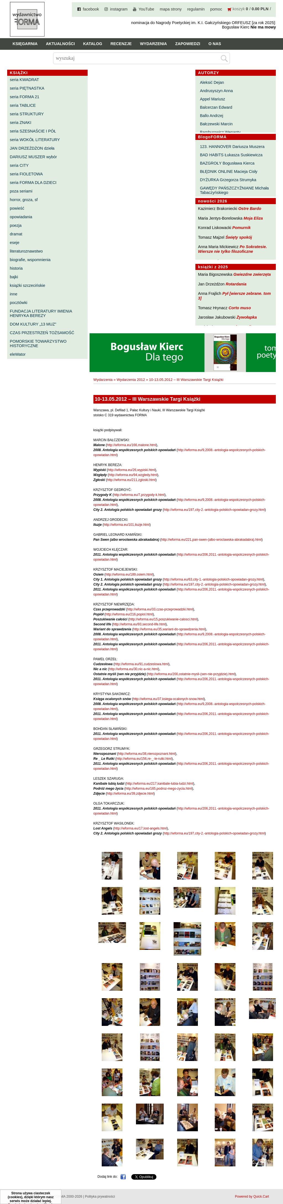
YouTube (146, 9)
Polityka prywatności (100, 1196)
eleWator (18, 354)
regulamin (196, 9)
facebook (91, 9)
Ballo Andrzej (211, 115)
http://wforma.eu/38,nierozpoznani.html (146, 754)
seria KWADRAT (24, 79)
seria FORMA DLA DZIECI (33, 182)
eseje (14, 242)
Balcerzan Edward (216, 107)
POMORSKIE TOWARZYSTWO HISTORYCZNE (38, 343)
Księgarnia (25, 43)
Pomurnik (241, 227)
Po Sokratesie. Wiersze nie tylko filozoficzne (232, 249)
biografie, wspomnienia (30, 260)
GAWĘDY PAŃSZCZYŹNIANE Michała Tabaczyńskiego (234, 190)
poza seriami (21, 191)
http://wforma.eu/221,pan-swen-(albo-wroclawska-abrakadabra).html (211, 540)
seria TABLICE (23, 105)
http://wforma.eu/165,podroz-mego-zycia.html (158, 788)
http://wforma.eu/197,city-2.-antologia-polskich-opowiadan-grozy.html (214, 510)
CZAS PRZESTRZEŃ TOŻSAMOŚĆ (42, 333)
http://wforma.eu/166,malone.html (131, 445)
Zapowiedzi (187, 43)
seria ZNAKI (21, 122)
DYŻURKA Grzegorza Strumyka (228, 180)
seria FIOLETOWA (26, 174)
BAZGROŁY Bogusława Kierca (227, 163)
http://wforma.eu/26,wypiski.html (131, 470)
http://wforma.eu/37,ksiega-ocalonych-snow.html (168, 699)
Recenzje (121, 43)
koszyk (239, 9)
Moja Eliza (253, 218)
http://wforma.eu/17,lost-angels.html (140, 828)
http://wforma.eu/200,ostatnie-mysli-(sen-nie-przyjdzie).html (191, 674)
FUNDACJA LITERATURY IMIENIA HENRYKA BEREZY (41, 313)
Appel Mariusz (212, 99)
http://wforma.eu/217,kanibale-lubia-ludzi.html (159, 784)
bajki (14, 277)
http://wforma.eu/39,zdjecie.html (130, 793)
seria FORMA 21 (24, 97)
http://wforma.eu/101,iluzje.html (127, 525)
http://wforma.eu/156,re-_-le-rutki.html (144, 759)
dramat (16, 234)
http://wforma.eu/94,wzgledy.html (133, 475)
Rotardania (236, 284)
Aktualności (60, 43)
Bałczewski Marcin (216, 124)
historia (16, 268)
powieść (17, 208)
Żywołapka (247, 317)
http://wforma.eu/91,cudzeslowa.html (142, 664)
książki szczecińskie (27, 285)
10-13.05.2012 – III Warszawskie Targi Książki (186, 380)
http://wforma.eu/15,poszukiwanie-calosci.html (163, 619)
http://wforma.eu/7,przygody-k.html (139, 495)
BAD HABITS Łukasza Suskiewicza (231, 155)
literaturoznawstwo (26, 251)
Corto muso (240, 308)
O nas (214, 43)
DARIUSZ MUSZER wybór (33, 157)
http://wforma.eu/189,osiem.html (129, 574)
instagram (118, 9)
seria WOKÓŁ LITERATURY (35, 139)
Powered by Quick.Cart (252, 1196)
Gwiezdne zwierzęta (252, 274)
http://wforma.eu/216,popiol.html (129, 614)
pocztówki (18, 302)
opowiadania (21, 217)
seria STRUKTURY (27, 114)
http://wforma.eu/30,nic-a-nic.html (133, 669)
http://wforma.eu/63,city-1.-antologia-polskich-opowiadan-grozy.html (213, 579)
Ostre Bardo (249, 208)
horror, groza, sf (24, 199)
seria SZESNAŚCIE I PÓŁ (33, 131)
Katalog (92, 43)
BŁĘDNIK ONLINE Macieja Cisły (228, 171)
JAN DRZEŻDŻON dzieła (32, 148)
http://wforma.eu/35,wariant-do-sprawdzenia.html (169, 629)
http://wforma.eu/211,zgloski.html (131, 480)
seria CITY (19, 165)
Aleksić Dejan (212, 82)
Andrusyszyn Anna (216, 91)
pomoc (216, 9)
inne (13, 294)
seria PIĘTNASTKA (27, 88)
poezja (16, 225)
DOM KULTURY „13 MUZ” (33, 324)
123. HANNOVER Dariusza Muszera (232, 146)
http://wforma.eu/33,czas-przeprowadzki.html (160, 609)
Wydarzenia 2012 (131, 380)
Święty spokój (239, 237)
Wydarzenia (153, 43)
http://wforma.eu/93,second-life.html (139, 624)
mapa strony (171, 9)
